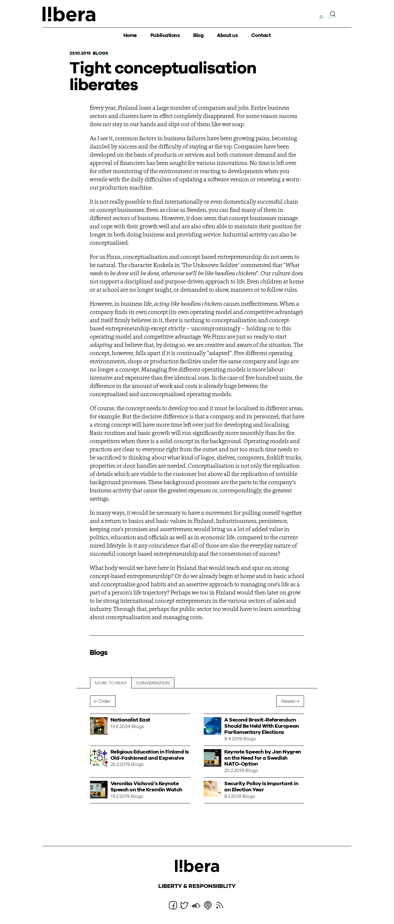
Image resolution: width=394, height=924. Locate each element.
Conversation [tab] (152, 683)
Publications (165, 35)
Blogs (100, 53)
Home (130, 35)
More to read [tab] (111, 683)
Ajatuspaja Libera (69, 14)
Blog (198, 35)
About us (227, 35)
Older (104, 701)
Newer (288, 701)
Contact (261, 35)
